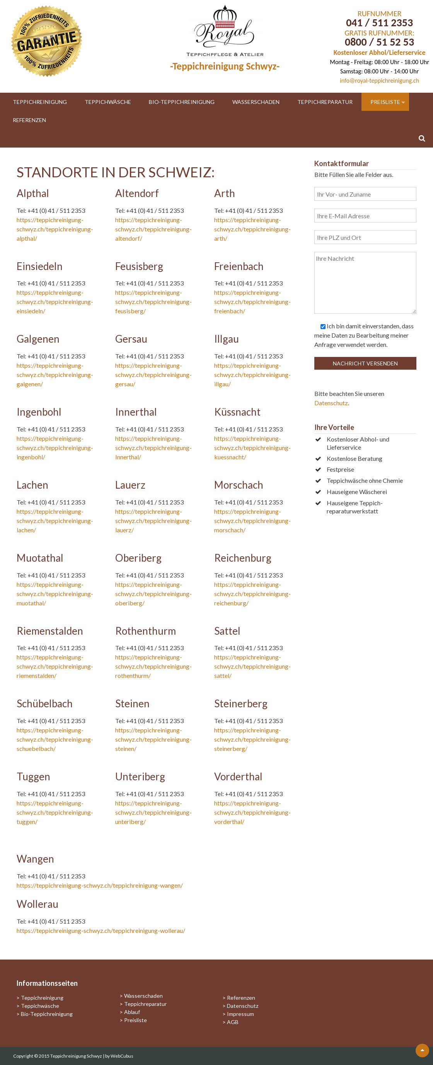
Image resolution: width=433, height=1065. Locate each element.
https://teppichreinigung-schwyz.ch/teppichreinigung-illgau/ (252, 374)
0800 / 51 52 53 (379, 42)
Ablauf (132, 1012)
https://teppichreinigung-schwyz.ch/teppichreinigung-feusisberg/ (153, 301)
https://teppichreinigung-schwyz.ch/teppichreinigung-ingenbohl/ (55, 447)
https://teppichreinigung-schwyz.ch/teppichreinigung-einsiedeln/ (55, 301)
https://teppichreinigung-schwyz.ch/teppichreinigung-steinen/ (153, 739)
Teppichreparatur (325, 102)
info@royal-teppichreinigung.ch (379, 80)
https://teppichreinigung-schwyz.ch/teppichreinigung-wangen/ (100, 885)
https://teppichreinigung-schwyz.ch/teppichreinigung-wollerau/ (101, 930)
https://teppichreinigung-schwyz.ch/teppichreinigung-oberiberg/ (153, 593)
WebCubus (122, 1056)
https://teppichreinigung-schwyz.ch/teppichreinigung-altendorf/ (153, 229)
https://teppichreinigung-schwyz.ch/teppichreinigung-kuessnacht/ (252, 447)
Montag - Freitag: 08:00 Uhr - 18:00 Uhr (379, 62)
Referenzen (29, 120)
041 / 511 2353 (379, 22)
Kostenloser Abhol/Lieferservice (380, 52)
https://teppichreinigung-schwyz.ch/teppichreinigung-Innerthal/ (153, 447)
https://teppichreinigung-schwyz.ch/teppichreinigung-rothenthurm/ (153, 666)
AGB (233, 1022)
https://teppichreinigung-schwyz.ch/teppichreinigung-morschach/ (252, 520)
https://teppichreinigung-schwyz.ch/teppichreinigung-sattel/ (252, 666)
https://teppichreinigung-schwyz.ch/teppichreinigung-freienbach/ (252, 301)
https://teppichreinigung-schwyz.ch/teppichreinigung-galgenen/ (55, 374)
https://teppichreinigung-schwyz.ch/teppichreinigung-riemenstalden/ (55, 666)
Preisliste (385, 102)
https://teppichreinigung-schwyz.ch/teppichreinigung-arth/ (252, 229)
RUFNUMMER (379, 13)
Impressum (240, 1014)
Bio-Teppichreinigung (182, 102)
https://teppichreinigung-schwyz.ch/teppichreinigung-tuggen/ (55, 812)
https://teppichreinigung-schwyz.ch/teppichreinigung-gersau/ (153, 374)
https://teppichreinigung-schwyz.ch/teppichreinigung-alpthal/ (55, 229)
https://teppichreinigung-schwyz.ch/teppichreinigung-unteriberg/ (153, 812)
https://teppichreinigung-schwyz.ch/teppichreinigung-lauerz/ (153, 520)
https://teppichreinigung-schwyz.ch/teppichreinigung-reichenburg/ (252, 593)
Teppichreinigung (40, 102)
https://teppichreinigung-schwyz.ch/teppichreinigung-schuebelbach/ (55, 739)
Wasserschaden (256, 102)
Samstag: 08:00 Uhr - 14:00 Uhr (379, 71)
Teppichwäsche (108, 102)
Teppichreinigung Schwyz (76, 1056)
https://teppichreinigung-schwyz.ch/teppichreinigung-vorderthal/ (252, 812)
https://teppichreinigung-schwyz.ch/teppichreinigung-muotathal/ (55, 593)
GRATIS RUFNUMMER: (379, 32)
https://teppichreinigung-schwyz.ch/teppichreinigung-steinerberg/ (252, 739)
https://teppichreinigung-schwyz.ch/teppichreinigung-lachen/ (55, 520)
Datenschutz (331, 402)
